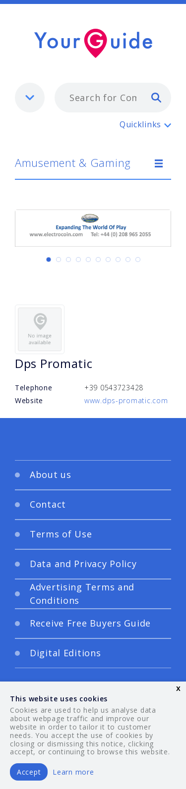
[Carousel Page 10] (137, 259)
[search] (156, 97)
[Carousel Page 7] (108, 259)
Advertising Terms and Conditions (82, 593)
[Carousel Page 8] (118, 259)
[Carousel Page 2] (58, 259)
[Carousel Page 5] (88, 259)
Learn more (73, 772)
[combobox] (113, 97)
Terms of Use (61, 534)
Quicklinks (140, 124)
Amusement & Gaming (73, 162)
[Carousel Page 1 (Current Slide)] (48, 259)
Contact (48, 504)
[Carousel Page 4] (78, 259)
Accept (29, 772)
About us (50, 474)
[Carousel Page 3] (68, 259)
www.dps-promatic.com (126, 400)
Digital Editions (65, 653)
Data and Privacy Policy (83, 564)
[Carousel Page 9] (127, 259)
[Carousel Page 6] (98, 259)
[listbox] (30, 97)
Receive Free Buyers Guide (90, 623)
